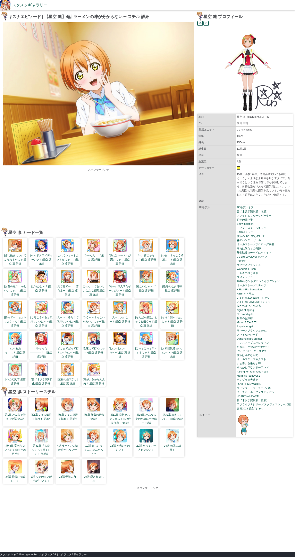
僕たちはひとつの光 (249, 305)
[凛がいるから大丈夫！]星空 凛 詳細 (94, 374)
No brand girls (245, 314)
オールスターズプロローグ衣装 (255, 244)
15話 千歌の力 (67, 469)
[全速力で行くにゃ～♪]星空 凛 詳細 (94, 343)
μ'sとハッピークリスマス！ (253, 351)
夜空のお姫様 (245, 318)
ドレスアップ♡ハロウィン (253, 342)
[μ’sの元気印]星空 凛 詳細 (15, 374)
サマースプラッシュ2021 (252, 330)
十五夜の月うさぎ (247, 273)
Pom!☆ (241, 260)
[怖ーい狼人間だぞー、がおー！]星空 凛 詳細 (120, 283)
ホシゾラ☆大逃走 (247, 379)
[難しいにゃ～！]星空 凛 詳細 (146, 281)
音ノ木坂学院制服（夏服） (253, 400)
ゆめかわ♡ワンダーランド (253, 367)
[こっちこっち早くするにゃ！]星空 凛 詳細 (146, 345)
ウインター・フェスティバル (254, 388)
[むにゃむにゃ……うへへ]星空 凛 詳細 (120, 345)
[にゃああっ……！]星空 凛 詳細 (15, 345)
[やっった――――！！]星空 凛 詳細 (41, 345)
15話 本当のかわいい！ (120, 440)
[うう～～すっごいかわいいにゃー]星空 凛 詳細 (94, 314)
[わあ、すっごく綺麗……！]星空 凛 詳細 (172, 252)
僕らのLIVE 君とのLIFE (251, 236)
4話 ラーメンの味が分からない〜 (67, 440)
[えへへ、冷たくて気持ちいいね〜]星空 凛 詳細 (68, 314)
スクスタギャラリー (29, 5)
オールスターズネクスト (251, 359)
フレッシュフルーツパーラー (254, 215)
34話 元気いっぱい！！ (15, 471)
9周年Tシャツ (245, 232)
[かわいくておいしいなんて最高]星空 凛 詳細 (94, 283)
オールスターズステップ (251, 285)
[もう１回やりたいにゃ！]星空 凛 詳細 (172, 314)
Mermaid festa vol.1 (248, 375)
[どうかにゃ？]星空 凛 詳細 (41, 281)
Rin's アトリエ (245, 293)
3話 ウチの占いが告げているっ (41, 471)
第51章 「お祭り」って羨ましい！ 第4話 (41, 442)
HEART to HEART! (248, 396)
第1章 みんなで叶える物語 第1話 (15, 409)
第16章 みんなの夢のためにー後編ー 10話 (146, 411)
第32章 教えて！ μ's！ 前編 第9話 (173, 409)
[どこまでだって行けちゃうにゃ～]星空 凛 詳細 (68, 345)
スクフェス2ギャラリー (72, 554)
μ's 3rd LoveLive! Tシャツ (252, 256)
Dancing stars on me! (249, 338)
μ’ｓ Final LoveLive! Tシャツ (254, 301)
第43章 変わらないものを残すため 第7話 (15, 442)
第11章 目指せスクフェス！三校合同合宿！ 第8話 (120, 411)
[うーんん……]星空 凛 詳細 (94, 250)
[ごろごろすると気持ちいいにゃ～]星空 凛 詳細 (41, 314)
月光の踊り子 (245, 219)
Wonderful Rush (246, 268)
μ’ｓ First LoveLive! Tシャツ (253, 297)
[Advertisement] (98, 200)
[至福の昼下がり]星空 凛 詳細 (68, 374)
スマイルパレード (247, 334)
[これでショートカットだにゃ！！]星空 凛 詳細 (68, 252)
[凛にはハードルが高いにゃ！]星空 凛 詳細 (120, 252)
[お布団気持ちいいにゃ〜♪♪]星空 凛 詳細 (172, 345)
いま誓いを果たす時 (249, 363)
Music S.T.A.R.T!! (247, 322)
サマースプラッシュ (249, 264)
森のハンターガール (249, 240)
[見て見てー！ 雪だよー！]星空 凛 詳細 (68, 283)
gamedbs (31, 554)
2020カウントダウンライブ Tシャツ (258, 281)
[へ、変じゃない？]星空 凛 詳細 (146, 250)
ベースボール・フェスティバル (255, 392)
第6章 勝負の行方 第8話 (93, 409)
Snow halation (245, 223)
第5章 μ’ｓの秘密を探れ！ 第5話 (67, 409)
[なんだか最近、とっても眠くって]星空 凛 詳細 (146, 314)
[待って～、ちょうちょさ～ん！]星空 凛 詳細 (15, 314)
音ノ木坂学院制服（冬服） (253, 211)
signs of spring (245, 310)
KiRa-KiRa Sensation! (250, 289)
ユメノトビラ (245, 277)
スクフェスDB (47, 554)
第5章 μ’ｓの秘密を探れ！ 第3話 (41, 409)
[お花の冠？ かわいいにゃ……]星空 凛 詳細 (15, 283)
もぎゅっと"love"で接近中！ (253, 346)
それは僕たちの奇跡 (249, 248)
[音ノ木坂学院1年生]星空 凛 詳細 (41, 374)
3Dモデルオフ (245, 207)
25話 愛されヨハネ (94, 471)
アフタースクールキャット (253, 227)
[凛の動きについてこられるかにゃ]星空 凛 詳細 (15, 252)
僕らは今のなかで (247, 355)
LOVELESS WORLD (249, 383)
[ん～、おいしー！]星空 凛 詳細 (120, 312)
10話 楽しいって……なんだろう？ (93, 442)
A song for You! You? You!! (252, 371)
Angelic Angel (245, 326)
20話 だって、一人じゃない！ (146, 440)
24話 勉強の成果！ (172, 440)
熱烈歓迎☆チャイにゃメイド (254, 252)
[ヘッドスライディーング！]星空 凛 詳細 (41, 252)
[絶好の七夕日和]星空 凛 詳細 (172, 281)
